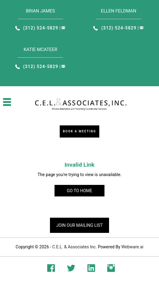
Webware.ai (132, 246)
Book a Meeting (79, 131)
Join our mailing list (79, 225)
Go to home (79, 190)
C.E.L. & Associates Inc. (74, 246)
